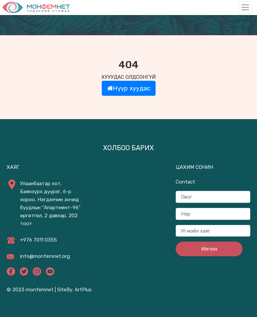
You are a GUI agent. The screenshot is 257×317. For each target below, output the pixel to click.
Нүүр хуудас (128, 88)
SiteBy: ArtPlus (74, 290)
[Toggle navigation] (245, 7)
